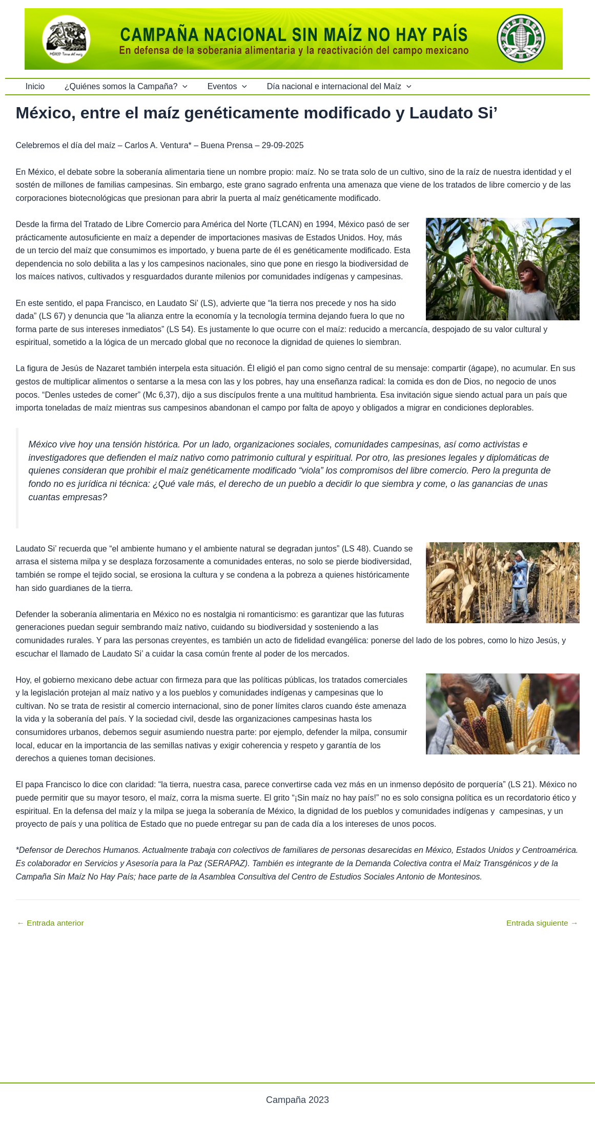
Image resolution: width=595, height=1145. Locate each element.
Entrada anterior (51, 923)
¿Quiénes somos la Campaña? (120, 86)
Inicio (33, 86)
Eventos (218, 86)
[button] (177, 86)
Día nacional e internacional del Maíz (327, 86)
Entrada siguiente (541, 923)
